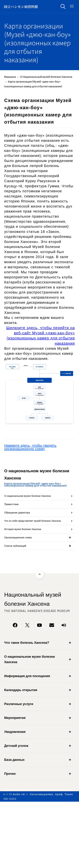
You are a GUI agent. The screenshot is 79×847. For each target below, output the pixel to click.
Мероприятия (15, 759)
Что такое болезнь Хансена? (26, 684)
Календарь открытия (20, 731)
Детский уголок (16, 787)
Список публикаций (20, 585)
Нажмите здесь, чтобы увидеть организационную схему (30, 447)
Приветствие (15, 517)
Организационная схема (24, 573)
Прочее (10, 815)
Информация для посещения (27, 717)
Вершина (10, 76)
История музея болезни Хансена (31, 560)
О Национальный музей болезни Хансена (46, 76)
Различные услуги (18, 745)
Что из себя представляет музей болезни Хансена (31, 545)
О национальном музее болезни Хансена (31, 501)
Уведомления (14, 773)
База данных (14, 801)
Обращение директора (23, 529)
